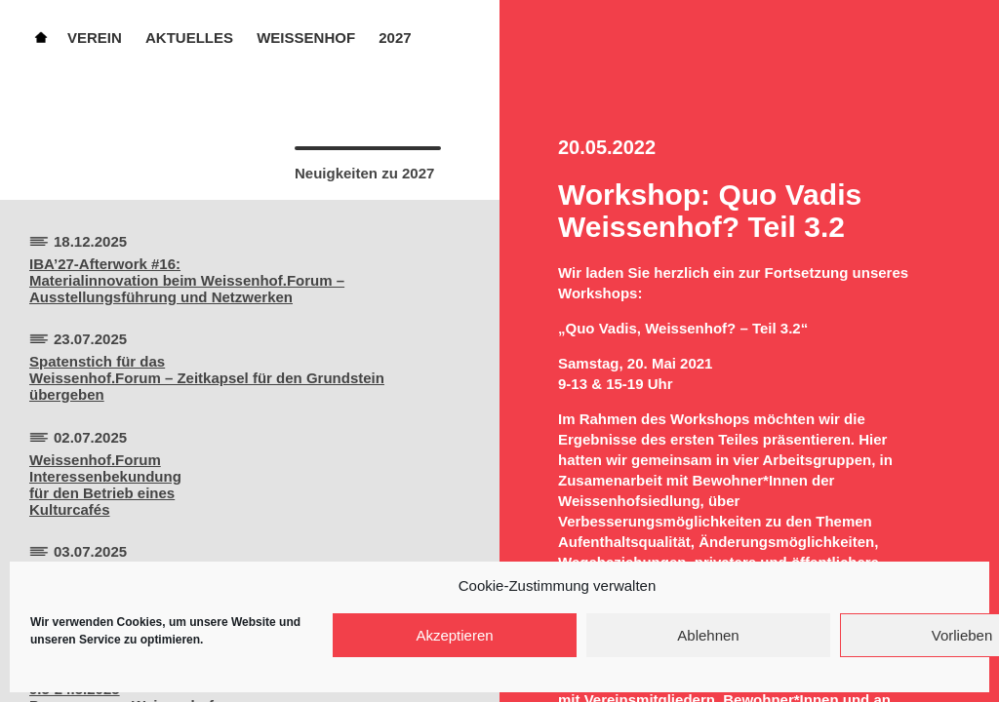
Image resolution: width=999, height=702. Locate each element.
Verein (94, 37)
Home (41, 36)
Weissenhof (306, 37)
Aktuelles (189, 37)
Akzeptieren (454, 635)
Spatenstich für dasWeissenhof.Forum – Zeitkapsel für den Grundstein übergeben (206, 378)
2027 (395, 37)
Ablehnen (708, 635)
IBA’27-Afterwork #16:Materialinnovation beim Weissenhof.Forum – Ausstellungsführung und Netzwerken (186, 280)
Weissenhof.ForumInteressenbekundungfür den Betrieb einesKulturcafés (105, 484)
